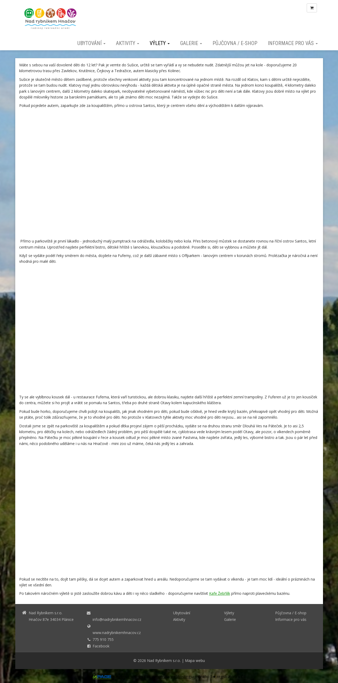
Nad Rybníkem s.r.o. (164, 660)
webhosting (180, 676)
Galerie (191, 43)
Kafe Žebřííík (219, 593)
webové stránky (129, 676)
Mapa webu (195, 660)
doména (159, 676)
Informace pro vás (293, 43)
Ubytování (91, 43)
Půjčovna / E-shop (235, 43)
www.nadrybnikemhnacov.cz (117, 632)
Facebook (101, 646)
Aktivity (127, 43)
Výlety (160, 43)
